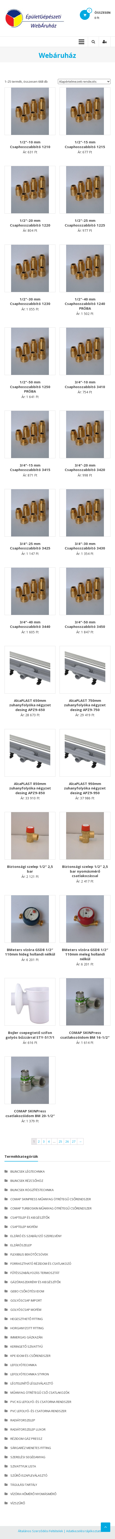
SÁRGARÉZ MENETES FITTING (30, 1448)
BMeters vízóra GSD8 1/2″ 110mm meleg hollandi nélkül (85, 954)
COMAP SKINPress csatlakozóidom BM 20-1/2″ (30, 1113)
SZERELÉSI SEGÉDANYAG (27, 1457)
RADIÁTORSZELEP (22, 1420)
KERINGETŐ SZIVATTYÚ (26, 1346)
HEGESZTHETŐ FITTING (26, 1319)
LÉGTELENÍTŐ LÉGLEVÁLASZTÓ (31, 1383)
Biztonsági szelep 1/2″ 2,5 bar (30, 869)
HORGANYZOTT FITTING (27, 1328)
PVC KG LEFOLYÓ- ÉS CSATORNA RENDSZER (40, 1402)
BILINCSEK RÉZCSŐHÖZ (26, 1181)
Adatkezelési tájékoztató (84, 1531)
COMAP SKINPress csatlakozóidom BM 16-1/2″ (85, 1035)
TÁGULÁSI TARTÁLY (23, 1485)
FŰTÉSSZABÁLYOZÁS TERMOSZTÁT (35, 1273)
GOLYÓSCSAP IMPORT (26, 1300)
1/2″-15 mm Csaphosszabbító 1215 (85, 144)
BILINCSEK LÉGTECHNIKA (27, 1171)
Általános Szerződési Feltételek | (41, 1531)
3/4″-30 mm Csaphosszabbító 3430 (85, 546)
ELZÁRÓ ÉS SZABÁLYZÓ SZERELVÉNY (36, 1236)
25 (60, 1141)
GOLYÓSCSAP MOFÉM (25, 1310)
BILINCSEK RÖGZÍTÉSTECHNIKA (32, 1190)
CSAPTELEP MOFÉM (24, 1227)
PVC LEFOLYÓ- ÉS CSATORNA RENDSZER (38, 1411)
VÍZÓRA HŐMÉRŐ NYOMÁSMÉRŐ (33, 1494)
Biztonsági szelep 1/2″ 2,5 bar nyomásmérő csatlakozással (85, 871)
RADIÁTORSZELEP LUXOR (28, 1429)
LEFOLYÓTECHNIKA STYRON (29, 1374)
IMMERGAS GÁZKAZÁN (26, 1337)
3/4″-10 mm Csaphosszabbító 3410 (85, 384)
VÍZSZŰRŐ (17, 1503)
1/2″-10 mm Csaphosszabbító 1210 (30, 144)
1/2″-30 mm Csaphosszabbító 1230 (30, 301)
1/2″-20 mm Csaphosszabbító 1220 (30, 222)
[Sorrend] (84, 81)
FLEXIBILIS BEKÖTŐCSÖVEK (29, 1254)
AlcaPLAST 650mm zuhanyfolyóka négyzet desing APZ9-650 (30, 705)
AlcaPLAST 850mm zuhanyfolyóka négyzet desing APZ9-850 (30, 788)
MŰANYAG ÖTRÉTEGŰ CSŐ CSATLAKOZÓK (40, 1392)
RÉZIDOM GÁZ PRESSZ (26, 1438)
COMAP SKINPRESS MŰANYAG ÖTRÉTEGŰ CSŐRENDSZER (50, 1199)
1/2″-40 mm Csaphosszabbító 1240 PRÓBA (85, 304)
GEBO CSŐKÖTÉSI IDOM (27, 1291)
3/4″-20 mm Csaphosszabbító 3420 (85, 467)
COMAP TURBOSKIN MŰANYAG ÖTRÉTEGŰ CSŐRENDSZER (51, 1208)
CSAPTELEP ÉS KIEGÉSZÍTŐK (30, 1217)
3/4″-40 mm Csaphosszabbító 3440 (30, 624)
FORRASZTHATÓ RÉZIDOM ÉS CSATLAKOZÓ (40, 1263)
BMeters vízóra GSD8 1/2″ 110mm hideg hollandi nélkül (30, 952)
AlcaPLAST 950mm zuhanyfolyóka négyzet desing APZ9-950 (85, 788)
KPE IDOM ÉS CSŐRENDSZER (30, 1356)
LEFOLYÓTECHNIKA (23, 1365)
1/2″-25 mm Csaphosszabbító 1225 (85, 222)
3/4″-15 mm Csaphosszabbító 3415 (30, 467)
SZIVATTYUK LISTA (23, 1466)
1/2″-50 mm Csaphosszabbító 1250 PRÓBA (30, 387)
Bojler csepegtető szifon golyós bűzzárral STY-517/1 (30, 1035)
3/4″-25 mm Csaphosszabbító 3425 (30, 546)
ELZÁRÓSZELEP (21, 1245)
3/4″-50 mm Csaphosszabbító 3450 (85, 624)
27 (73, 1141)
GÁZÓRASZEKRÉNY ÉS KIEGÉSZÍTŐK (35, 1282)
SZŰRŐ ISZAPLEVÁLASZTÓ (28, 1475)
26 (67, 1141)
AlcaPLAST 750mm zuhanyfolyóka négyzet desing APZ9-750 (85, 705)
